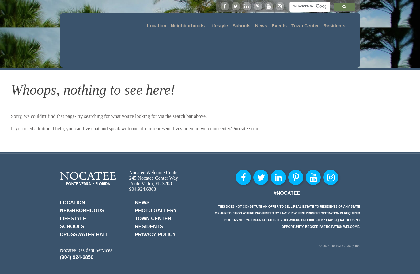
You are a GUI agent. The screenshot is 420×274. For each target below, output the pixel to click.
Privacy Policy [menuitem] (155, 214)
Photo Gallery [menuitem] (156, 190)
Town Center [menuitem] (305, 25)
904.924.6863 (142, 168)
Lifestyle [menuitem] (218, 25)
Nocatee (88, 158)
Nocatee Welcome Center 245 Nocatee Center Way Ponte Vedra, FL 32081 (154, 157)
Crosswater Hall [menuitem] (84, 214)
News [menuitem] (261, 25)
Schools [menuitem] (241, 25)
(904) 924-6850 (76, 236)
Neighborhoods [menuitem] (188, 25)
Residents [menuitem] (335, 25)
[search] (309, 6)
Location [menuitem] (156, 25)
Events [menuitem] (279, 25)
